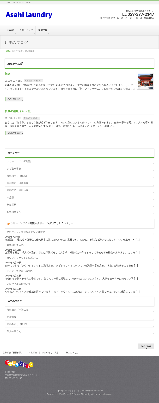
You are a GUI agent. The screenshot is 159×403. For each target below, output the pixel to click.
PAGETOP (146, 346)
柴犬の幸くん (14, 211)
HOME (7, 51)
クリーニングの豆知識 (19, 161)
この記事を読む (14, 99)
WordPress (64, 394)
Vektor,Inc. (96, 394)
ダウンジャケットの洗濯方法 (22, 257)
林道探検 (11, 204)
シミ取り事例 (14, 168)
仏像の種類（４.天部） (19, 111)
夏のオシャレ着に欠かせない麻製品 (26, 231)
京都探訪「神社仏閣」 (33, 81)
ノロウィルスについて (19, 283)
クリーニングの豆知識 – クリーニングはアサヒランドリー (42, 223)
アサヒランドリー (75, 390)
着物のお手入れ (15, 245)
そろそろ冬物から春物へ (20, 270)
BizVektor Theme (80, 394)
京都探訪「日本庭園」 (19, 183)
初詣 (7, 73)
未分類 (10, 197)
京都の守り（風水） (31, 118)
